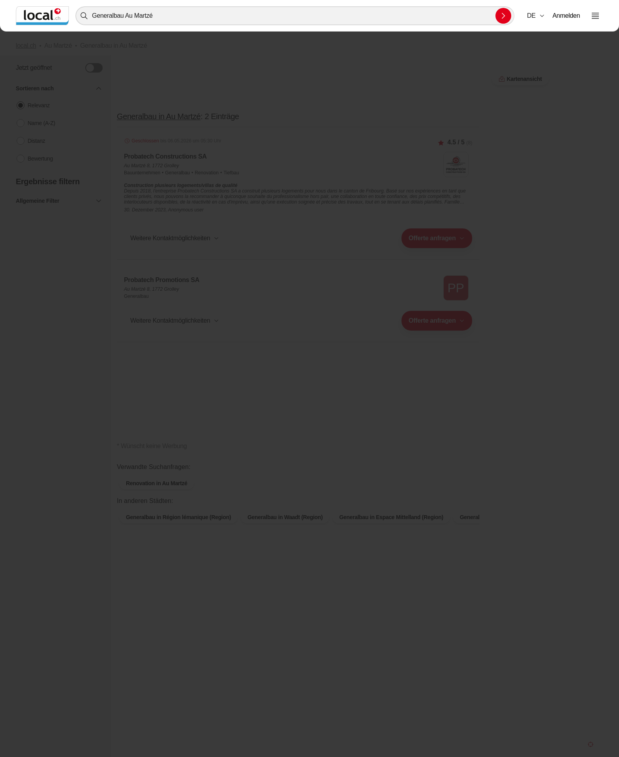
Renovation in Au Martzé (156, 483)
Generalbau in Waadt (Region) (285, 517)
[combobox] (294, 15)
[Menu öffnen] (595, 16)
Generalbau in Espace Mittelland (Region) (391, 517)
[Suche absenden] (503, 16)
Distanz (36, 141)
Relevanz (39, 105)
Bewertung (40, 158)
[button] (536, 16)
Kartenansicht (520, 79)
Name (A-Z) (41, 123)
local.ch (26, 45)
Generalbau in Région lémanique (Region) (178, 517)
